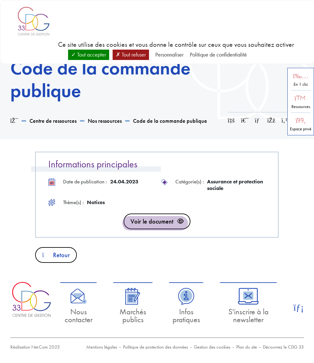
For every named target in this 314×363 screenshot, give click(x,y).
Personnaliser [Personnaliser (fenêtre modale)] (169, 54)
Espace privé (300, 129)
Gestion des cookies (212, 347)
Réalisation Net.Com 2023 (35, 347)
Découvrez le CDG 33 (283, 347)
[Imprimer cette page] (244, 120)
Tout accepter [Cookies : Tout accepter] (88, 54)
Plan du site (246, 347)
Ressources (300, 106)
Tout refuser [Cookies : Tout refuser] (131, 54)
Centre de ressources (53, 120)
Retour (56, 255)
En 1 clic (301, 84)
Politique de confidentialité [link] (218, 54)
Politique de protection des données (155, 347)
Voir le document (151, 221)
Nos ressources (105, 120)
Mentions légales (101, 347)
